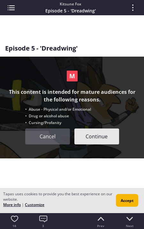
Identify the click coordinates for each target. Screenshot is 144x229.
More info (12, 204)
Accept (127, 200)
